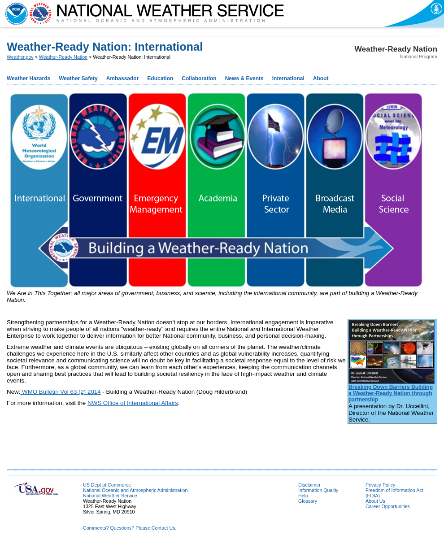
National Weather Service (110, 495)
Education (160, 78)
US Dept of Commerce (107, 484)
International (288, 78)
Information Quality (318, 490)
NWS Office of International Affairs (132, 403)
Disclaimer (309, 484)
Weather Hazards (28, 78)
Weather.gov (20, 57)
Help (303, 495)
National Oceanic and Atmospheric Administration (135, 490)
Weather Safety (78, 78)
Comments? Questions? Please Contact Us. (129, 528)
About (321, 78)
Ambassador (122, 78)
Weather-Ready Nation (63, 57)
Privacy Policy (380, 484)
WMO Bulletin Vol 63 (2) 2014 (60, 391)
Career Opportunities (388, 506)
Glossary (307, 501)
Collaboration (199, 78)
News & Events (244, 78)
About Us (375, 501)
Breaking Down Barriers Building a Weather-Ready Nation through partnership (390, 393)
